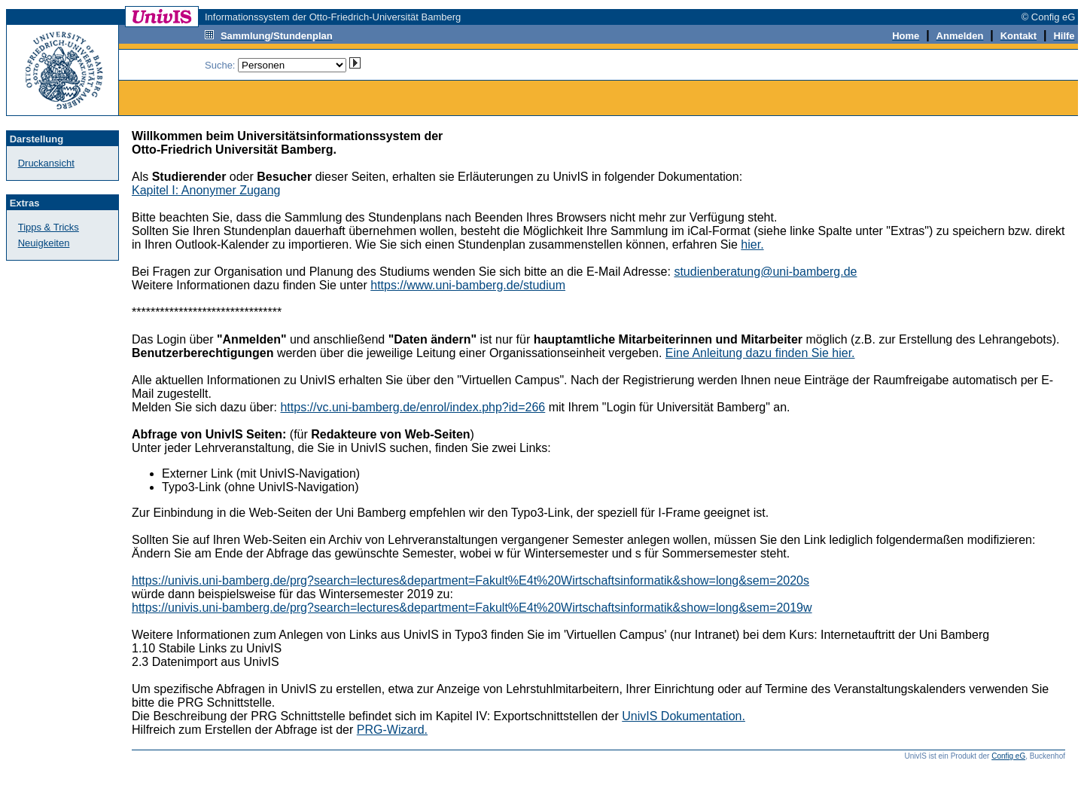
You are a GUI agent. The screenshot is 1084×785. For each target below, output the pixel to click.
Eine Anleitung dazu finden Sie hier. (760, 353)
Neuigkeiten (44, 243)
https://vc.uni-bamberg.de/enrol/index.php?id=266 (412, 407)
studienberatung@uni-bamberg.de (765, 271)
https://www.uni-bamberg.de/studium (467, 285)
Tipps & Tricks (48, 227)
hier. (752, 244)
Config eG (1008, 756)
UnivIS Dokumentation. (683, 716)
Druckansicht (46, 163)
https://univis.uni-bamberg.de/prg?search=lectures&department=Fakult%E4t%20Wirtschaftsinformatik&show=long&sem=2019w (472, 607)
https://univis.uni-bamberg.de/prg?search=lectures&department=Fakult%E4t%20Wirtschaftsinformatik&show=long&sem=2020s (470, 580)
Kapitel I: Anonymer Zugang (206, 190)
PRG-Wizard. (392, 729)
